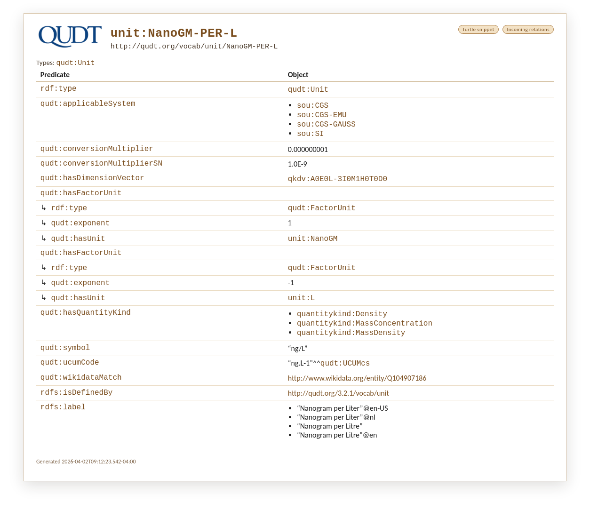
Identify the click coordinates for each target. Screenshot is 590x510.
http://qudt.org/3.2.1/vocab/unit (338, 420)
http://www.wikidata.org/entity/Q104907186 (357, 403)
